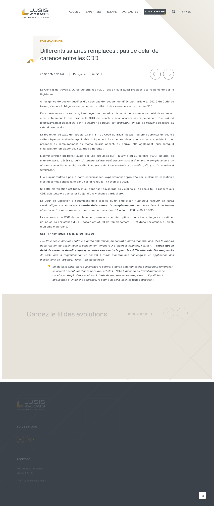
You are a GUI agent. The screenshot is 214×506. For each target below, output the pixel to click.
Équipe (112, 12)
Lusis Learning (155, 12)
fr (183, 12)
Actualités (130, 12)
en (189, 12)
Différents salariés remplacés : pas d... (63, 29)
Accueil (74, 12)
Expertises (93, 12)
